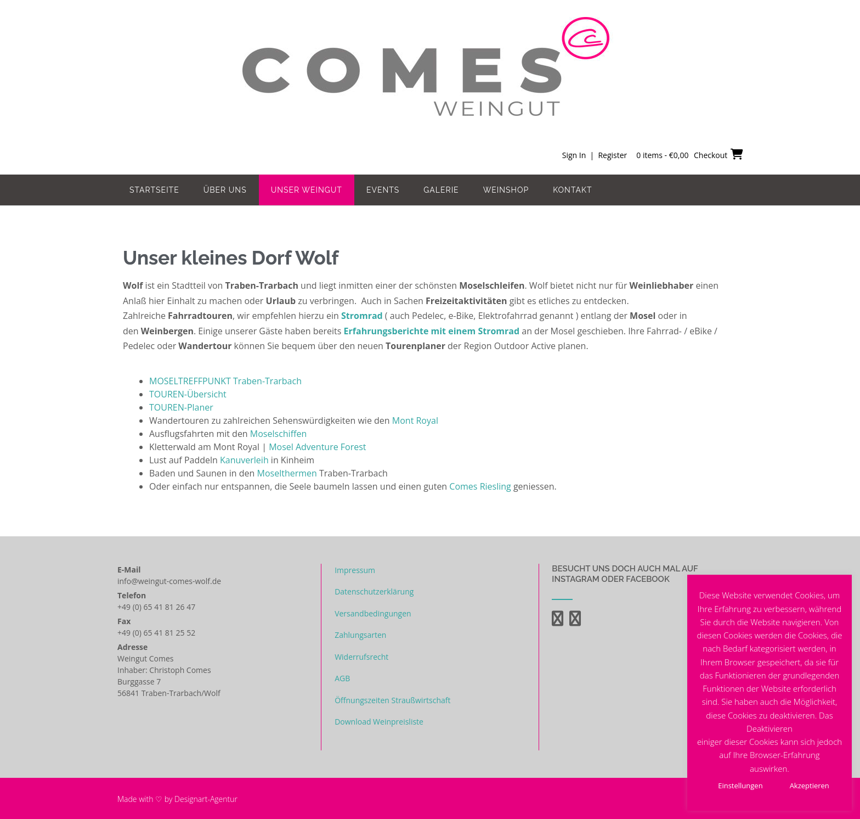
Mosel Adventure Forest (317, 447)
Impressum (355, 570)
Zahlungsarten (360, 635)
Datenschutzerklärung (374, 591)
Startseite (154, 190)
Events (382, 190)
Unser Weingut (306, 190)
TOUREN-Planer (181, 407)
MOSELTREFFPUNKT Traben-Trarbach (225, 381)
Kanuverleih (245, 460)
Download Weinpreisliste (379, 721)
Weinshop (506, 190)
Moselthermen (287, 473)
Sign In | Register (594, 155)
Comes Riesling (480, 486)
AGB (342, 678)
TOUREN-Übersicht (188, 394)
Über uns (225, 190)
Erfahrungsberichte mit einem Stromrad (431, 331)
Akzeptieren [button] (809, 785)
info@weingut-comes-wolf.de (169, 581)
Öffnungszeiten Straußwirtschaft (392, 700)
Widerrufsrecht (361, 657)
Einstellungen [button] (740, 785)
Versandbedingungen (373, 613)
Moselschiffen (278, 434)
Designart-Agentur (205, 799)
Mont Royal (415, 420)
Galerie (441, 190)
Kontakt (572, 190)
